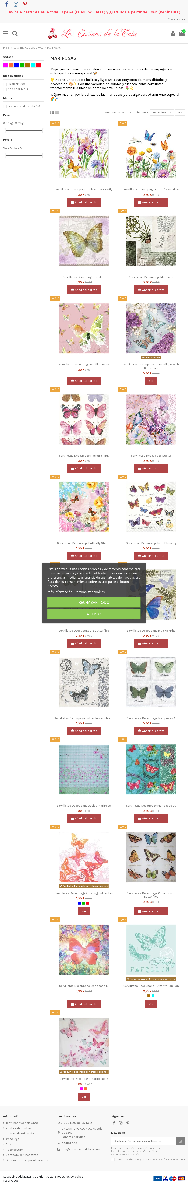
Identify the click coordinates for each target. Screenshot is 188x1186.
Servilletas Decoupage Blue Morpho (151, 630)
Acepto (94, 614)
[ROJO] (87, 903)
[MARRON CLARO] (148, 995)
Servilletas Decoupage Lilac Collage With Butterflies (151, 366)
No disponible (18, 89)
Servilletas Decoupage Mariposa (151, 277)
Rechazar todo (94, 602)
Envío (10, 1144)
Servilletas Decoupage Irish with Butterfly (83, 189)
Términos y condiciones (22, 1123)
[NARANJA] (85, 1088)
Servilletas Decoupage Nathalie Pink (84, 455)
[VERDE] (83, 903)
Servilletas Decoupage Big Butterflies (84, 630)
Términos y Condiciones (142, 1159)
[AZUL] (79, 903)
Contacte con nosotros (22, 1155)
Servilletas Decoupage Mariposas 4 (151, 718)
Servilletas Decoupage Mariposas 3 (84, 1079)
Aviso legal (13, 1139)
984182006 (69, 1143)
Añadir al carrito (83, 202)
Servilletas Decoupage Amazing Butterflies (84, 893)
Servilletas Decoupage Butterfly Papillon (151, 986)
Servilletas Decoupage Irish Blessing (151, 543)
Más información (60, 592)
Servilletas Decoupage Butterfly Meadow (151, 189)
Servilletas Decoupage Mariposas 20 (151, 805)
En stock (16, 83)
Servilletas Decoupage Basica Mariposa (84, 805)
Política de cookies (19, 1128)
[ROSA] (81, 1088)
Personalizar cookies (90, 592)
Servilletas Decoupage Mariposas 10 (84, 986)
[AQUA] (153, 995)
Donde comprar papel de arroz (27, 1160)
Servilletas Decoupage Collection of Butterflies (151, 895)
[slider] (5, 130)
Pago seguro (14, 1149)
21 (179, 112)
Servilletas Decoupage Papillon (84, 277)
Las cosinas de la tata (24, 106)
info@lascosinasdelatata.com (82, 1149)
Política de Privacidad (20, 1133)
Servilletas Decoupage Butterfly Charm (84, 543)
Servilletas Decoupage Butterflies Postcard (84, 718)
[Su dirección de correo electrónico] (143, 1141)
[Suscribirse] (180, 1141)
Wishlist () (176, 19)
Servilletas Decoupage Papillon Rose (84, 364)
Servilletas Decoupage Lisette (151, 455)
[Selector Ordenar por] (162, 112)
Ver (151, 381)
